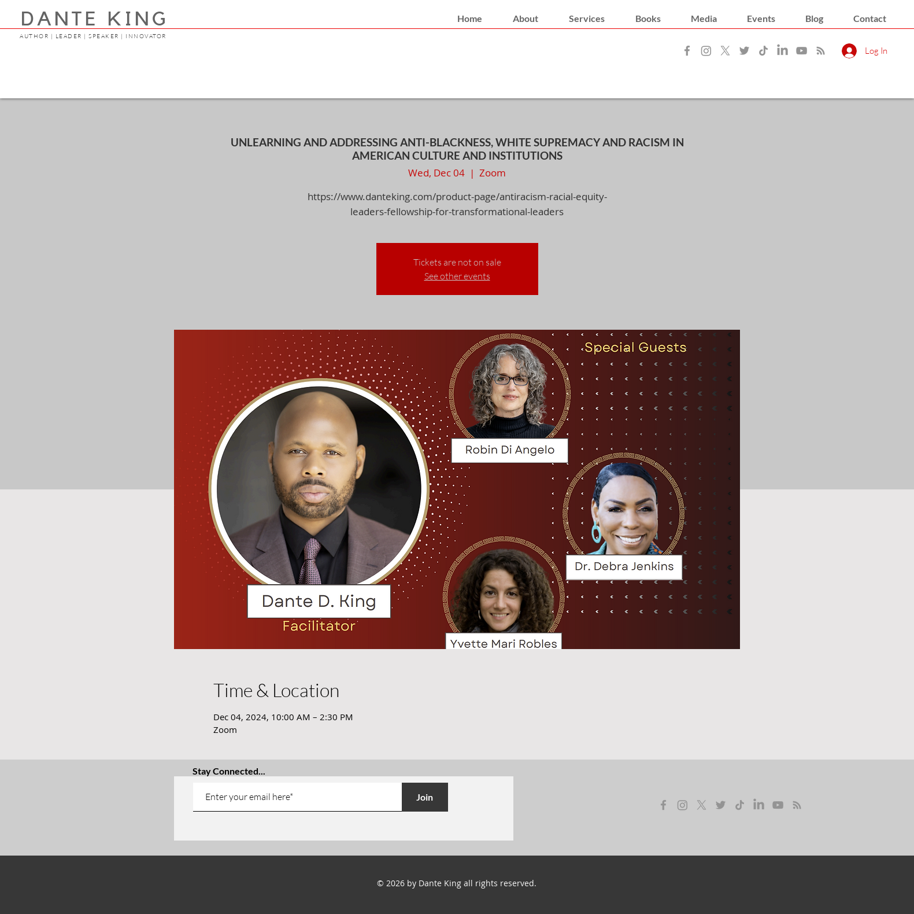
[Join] (425, 797)
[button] (525, 18)
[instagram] (682, 805)
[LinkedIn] (782, 50)
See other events (457, 276)
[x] (701, 805)
